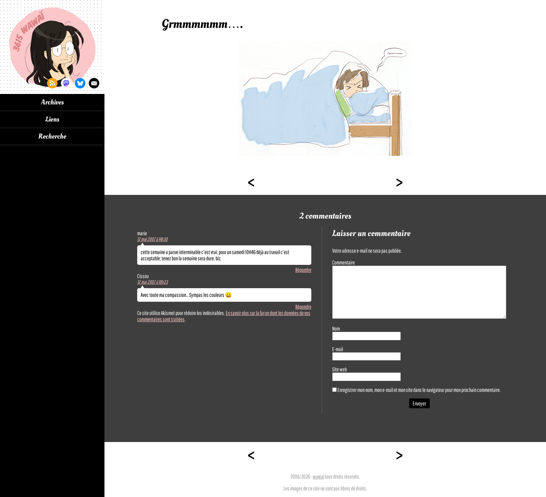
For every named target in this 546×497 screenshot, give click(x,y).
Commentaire (343, 262)
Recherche (52, 136)
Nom (336, 328)
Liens (52, 119)
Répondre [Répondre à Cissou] (303, 306)
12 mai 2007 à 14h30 (152, 239)
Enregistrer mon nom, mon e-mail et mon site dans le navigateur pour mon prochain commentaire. (419, 390)
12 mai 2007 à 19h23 (152, 282)
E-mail (337, 349)
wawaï (318, 476)
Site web (339, 369)
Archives (52, 102)
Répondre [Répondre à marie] (303, 270)
